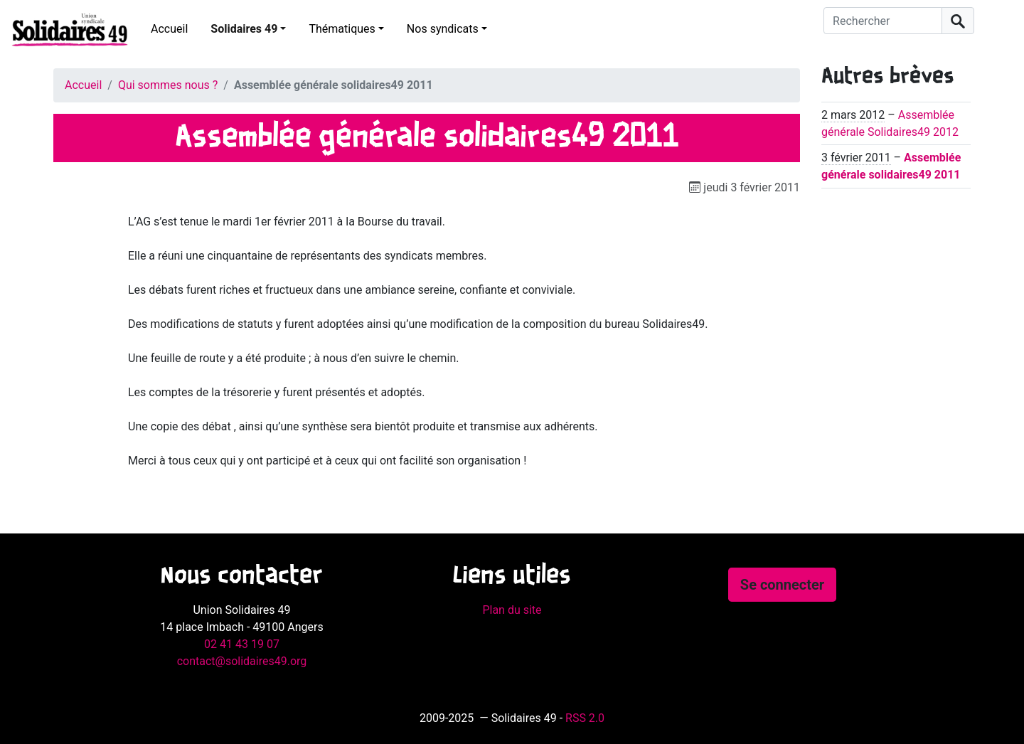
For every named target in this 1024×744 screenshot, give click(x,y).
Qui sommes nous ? (168, 85)
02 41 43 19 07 (241, 644)
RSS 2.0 (584, 718)
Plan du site (511, 610)
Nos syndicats (443, 29)
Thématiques (342, 29)
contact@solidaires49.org (242, 661)
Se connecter (782, 584)
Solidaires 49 (243, 29)
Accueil (169, 29)
